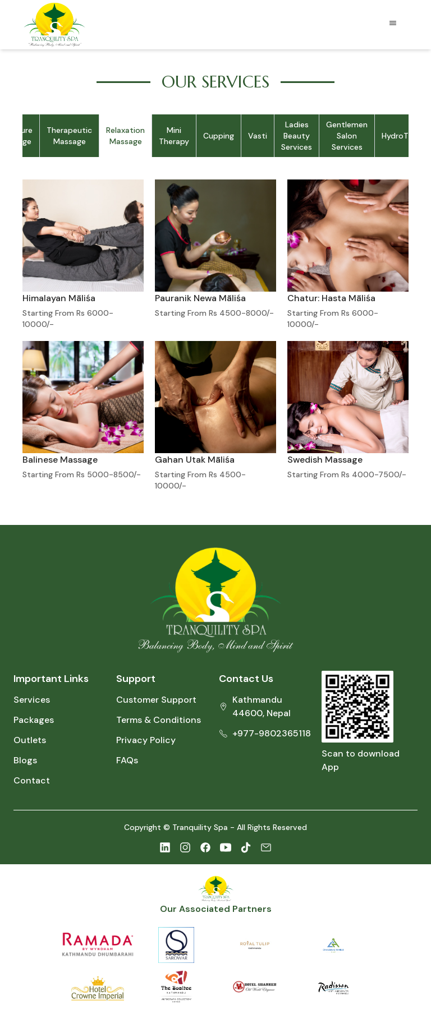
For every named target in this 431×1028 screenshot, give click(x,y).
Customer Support (156, 700)
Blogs (25, 760)
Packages (33, 720)
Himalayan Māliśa (58, 298)
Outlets (29, 740)
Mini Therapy (174, 135)
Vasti (257, 136)
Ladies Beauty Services (296, 135)
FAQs (127, 760)
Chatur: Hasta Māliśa (331, 298)
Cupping (218, 136)
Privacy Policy (146, 740)
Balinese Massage (60, 459)
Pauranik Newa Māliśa (200, 298)
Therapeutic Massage (69, 135)
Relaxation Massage (125, 135)
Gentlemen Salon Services (347, 135)
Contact (31, 780)
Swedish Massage (325, 459)
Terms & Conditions (158, 720)
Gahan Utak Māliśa (195, 459)
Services (31, 700)
